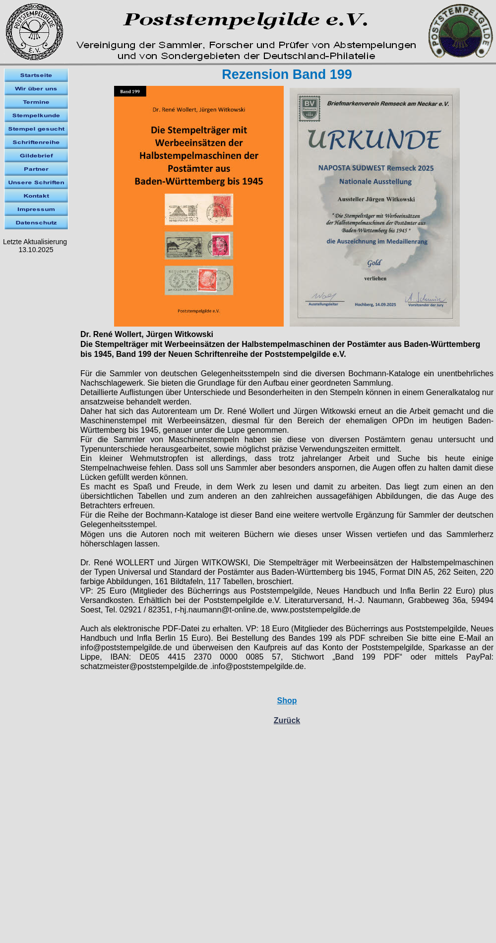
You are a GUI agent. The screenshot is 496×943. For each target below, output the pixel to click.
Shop (287, 700)
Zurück (287, 720)
